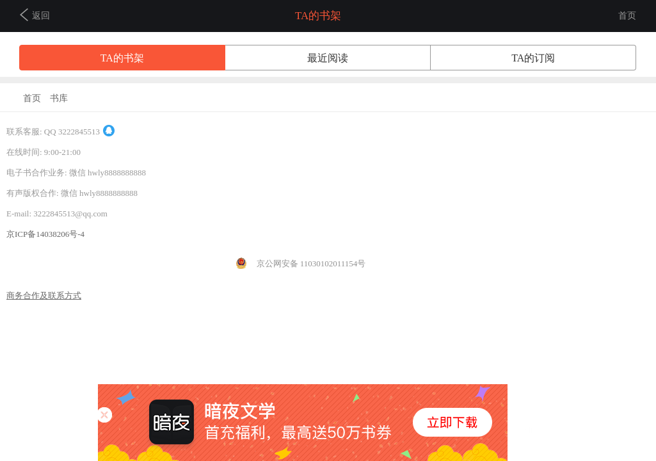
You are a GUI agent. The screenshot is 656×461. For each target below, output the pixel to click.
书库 (59, 98)
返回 (35, 14)
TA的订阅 (533, 58)
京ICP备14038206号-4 (45, 234)
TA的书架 (122, 58)
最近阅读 (327, 58)
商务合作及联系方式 (43, 295)
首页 (627, 15)
